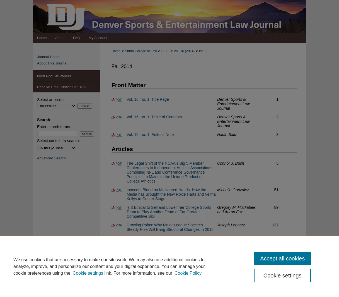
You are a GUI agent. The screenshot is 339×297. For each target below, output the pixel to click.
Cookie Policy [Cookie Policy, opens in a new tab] (188, 273)
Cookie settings (88, 273)
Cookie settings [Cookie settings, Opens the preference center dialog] (282, 275)
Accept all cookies (282, 258)
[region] (169, 266)
